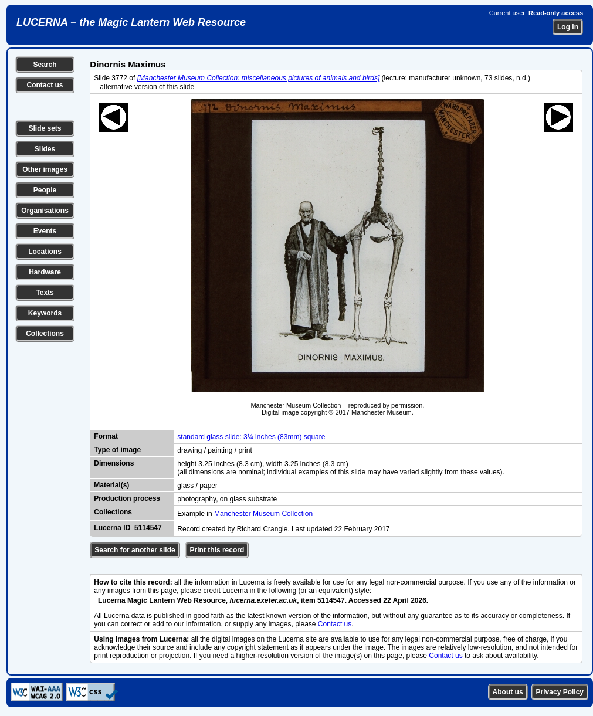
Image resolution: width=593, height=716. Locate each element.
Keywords (45, 313)
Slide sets (44, 128)
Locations (45, 251)
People (44, 190)
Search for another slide (134, 550)
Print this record (217, 550)
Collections (45, 334)
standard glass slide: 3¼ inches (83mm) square (251, 437)
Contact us (44, 85)
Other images (44, 169)
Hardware (45, 272)
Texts (44, 293)
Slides (45, 149)
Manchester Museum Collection (263, 514)
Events (44, 231)
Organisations (45, 210)
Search (44, 64)
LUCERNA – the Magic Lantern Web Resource (131, 22)
